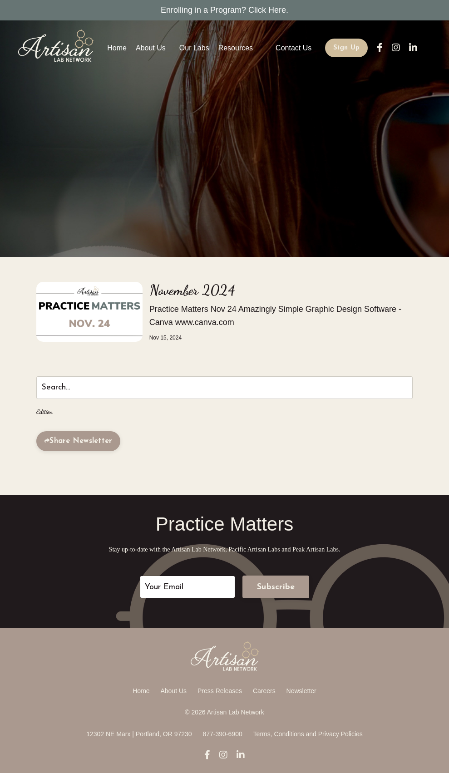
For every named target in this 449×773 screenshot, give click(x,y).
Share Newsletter (80, 441)
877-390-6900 (222, 734)
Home (117, 48)
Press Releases (219, 690)
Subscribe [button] (276, 587)
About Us (151, 48)
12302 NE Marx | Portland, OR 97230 (139, 734)
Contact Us (293, 48)
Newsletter (301, 690)
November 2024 (192, 290)
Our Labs (194, 48)
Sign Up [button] (346, 47)
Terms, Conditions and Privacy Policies (308, 734)
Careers (264, 690)
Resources (235, 48)
